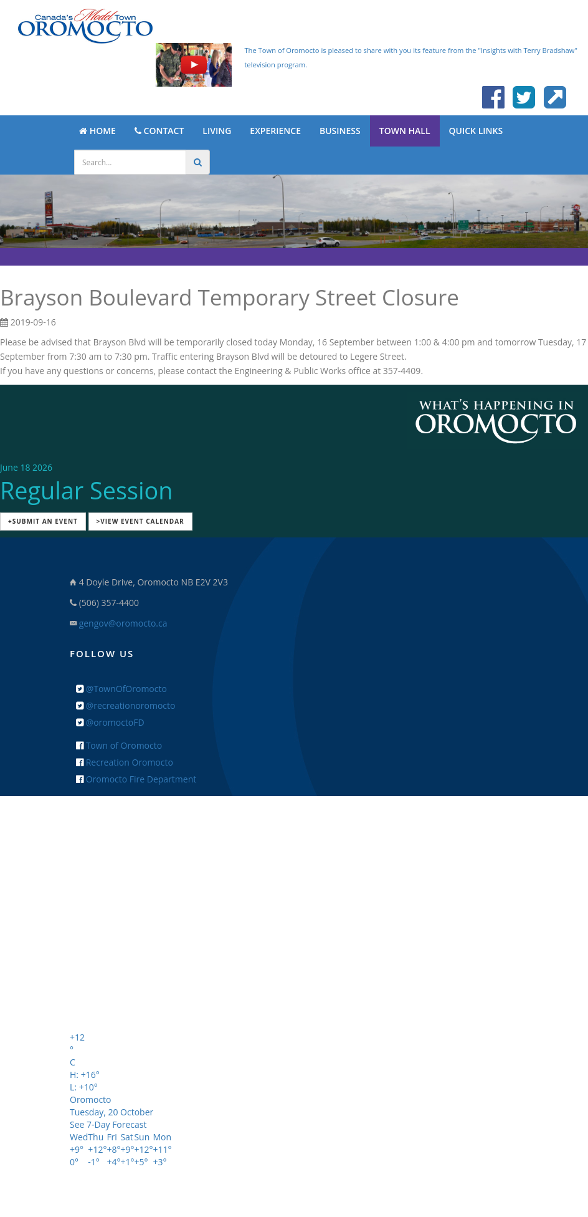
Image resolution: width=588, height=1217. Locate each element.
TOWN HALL (404, 131)
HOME (97, 131)
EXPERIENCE (275, 131)
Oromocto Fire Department (136, 779)
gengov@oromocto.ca (123, 623)
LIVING (216, 131)
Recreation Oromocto (124, 762)
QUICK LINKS (476, 131)
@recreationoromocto (125, 705)
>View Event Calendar (140, 521)
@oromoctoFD (110, 722)
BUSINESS (340, 131)
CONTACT (159, 131)
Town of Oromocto (119, 745)
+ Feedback (294, 993)
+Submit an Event (43, 521)
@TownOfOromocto (121, 689)
